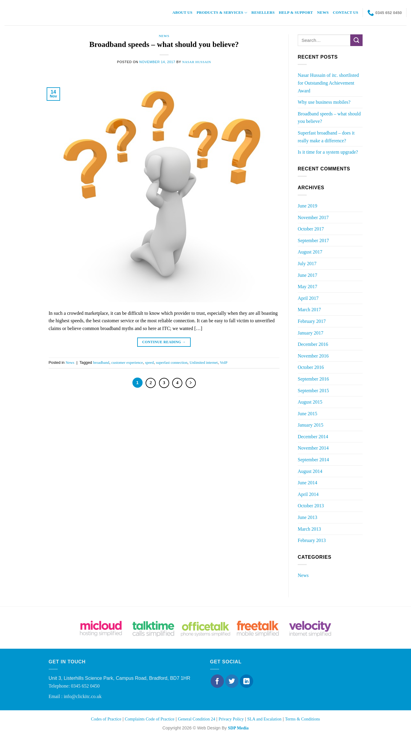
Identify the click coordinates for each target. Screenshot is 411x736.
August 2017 (310, 251)
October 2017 (311, 228)
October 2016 (311, 367)
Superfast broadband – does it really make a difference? (326, 136)
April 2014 (308, 494)
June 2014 (307, 482)
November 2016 (313, 355)
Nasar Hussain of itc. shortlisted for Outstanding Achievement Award (328, 83)
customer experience (127, 363)
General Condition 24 (197, 719)
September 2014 (313, 459)
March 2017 (309, 309)
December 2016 (313, 344)
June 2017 (307, 275)
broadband (101, 363)
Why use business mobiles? (324, 102)
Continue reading (164, 342)
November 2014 (313, 448)
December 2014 (313, 436)
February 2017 (312, 321)
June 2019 (307, 205)
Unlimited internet (204, 363)
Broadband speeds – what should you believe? (164, 44)
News (323, 12)
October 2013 (311, 505)
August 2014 (310, 471)
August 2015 (310, 401)
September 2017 (313, 240)
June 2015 (307, 413)
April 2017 (308, 298)
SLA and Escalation (264, 719)
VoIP (223, 363)
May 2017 (307, 286)
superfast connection (172, 363)
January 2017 (310, 332)
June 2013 (307, 517)
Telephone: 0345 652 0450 (74, 685)
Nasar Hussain (196, 62)
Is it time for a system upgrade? (328, 152)
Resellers (263, 12)
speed (149, 363)
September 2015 (313, 390)
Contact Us (345, 12)
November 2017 (313, 217)
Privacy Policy (231, 719)
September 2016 (313, 378)
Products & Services (222, 13)
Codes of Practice (106, 719)
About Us (182, 12)
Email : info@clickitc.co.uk (75, 696)
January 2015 (310, 424)
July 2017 (307, 263)
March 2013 (309, 529)
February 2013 (312, 540)
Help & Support (296, 12)
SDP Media (238, 728)
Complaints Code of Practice (150, 719)
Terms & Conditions (302, 719)
